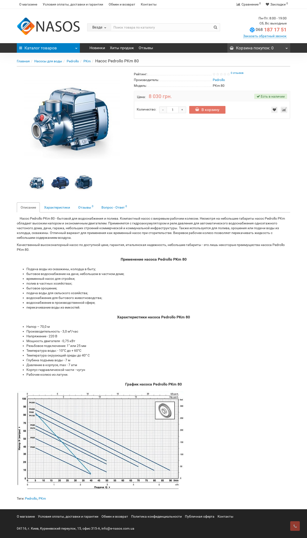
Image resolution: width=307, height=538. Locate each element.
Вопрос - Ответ (114, 207)
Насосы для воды (48, 61)
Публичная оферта (199, 516)
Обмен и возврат (122, 4)
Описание (28, 207)
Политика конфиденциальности (156, 516)
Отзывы (146, 48)
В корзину (207, 109)
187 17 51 (271, 30)
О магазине (28, 4)
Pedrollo (73, 61)
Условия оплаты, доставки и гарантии (73, 4)
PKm (87, 61)
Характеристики (57, 207)
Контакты (149, 4)
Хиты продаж (122, 48)
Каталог (48, 46)
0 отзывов (237, 73)
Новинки (97, 48)
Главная (23, 61)
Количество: (146, 109)
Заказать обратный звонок (265, 36)
